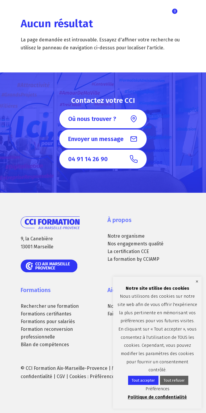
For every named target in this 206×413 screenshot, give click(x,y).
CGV (61, 376)
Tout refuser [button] (174, 380)
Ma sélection (174, 11)
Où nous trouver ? (92, 118)
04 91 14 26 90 (88, 159)
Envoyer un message (96, 138)
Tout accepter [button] (143, 380)
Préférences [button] (103, 376)
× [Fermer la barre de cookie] (197, 281)
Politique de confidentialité (157, 397)
